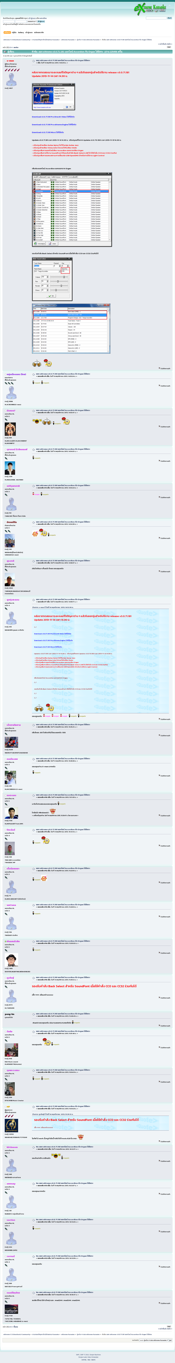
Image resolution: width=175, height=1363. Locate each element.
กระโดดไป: (135, 1340)
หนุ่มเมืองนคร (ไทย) (16, 374)
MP (8, 1106)
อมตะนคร (11, 795)
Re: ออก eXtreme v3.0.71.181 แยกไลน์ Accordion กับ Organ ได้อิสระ (64, 1146)
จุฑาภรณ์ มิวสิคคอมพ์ (17, 449)
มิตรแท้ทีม (12, 522)
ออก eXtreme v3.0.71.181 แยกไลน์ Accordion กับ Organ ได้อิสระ (63, 60)
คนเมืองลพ (12, 759)
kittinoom (12, 1147)
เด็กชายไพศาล (14, 725)
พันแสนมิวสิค (13, 941)
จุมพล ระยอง (13, 1070)
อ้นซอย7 (11, 410)
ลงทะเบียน (43, 18)
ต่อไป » (169, 44)
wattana (11, 905)
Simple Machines (95, 1355)
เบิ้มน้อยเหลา (13, 868)
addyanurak (13, 485)
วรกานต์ (11, 1256)
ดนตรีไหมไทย (13, 1292)
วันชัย (9, 1031)
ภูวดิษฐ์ (10, 977)
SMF (77, 1355)
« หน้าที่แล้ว (162, 44)
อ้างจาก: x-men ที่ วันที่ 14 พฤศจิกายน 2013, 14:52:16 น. (53, 607)
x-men (10, 60)
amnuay (11, 1183)
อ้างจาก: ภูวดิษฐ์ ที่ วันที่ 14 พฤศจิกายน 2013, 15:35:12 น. (52, 1114)
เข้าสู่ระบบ (32, 18)
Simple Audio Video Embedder (88, 1357)
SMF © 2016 (84, 1355)
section (11, 1220)
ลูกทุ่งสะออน (13, 599)
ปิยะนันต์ (11, 829)
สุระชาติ (10, 561)
